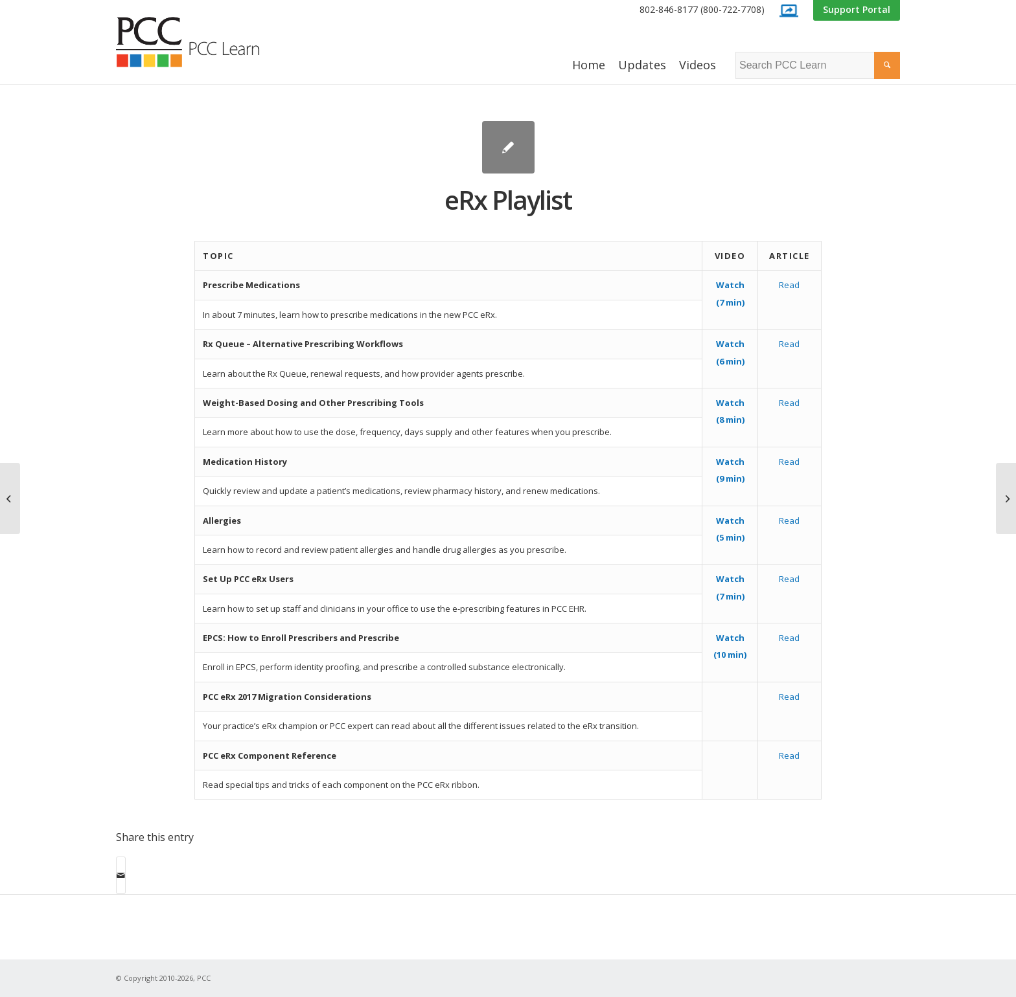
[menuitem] (702, 10)
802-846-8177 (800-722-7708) (702, 9)
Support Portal (856, 9)
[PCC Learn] (202, 42)
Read (789, 285)
